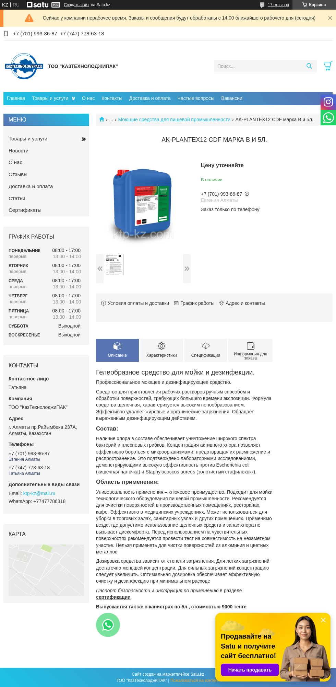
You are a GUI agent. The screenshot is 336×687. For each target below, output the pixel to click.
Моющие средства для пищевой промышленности (174, 119)
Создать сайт (76, 4)
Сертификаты (25, 210)
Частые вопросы (196, 98)
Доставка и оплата (150, 98)
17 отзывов (278, 4)
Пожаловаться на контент (194, 680)
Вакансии (231, 98)
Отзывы (18, 174)
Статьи (17, 198)
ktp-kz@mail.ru (39, 493)
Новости (18, 150)
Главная (16, 98)
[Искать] (309, 66)
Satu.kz (197, 674)
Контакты (111, 98)
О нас (88, 98)
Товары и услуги (50, 98)
